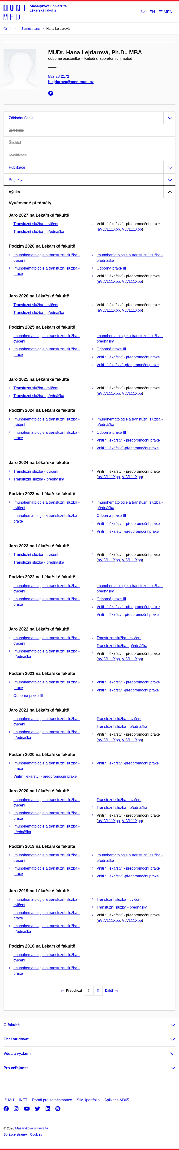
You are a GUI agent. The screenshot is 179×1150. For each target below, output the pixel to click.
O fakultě (12, 1025)
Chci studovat (16, 1039)
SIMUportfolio (88, 1100)
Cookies (36, 1134)
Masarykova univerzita (31, 1128)
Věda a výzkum (17, 1053)
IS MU (9, 1100)
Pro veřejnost (16, 1068)
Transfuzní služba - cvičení (35, 224)
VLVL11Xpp (132, 229)
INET (23, 1100)
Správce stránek (15, 1134)
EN (152, 12)
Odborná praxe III (111, 268)
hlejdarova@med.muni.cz (71, 82)
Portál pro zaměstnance (52, 1100)
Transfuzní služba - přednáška (38, 232)
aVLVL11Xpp (109, 229)
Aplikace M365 (116, 1100)
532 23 (58, 76)
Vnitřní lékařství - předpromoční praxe (128, 357)
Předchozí (71, 990)
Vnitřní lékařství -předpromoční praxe (128, 365)
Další (111, 990)
